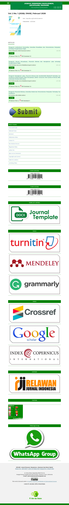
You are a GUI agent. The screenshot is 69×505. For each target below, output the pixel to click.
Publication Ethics (13, 137)
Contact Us (11, 140)
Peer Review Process (14, 143)
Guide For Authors (13, 159)
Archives (15, 9)
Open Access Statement (15, 153)
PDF (12, 53)
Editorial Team (12, 131)
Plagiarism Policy (13, 147)
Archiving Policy (13, 163)
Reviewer (11, 134)
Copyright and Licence (14, 156)
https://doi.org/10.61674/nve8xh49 (34, 18)
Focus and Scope (13, 127)
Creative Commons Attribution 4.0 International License (42, 481)
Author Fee (11, 150)
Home (9, 9)
